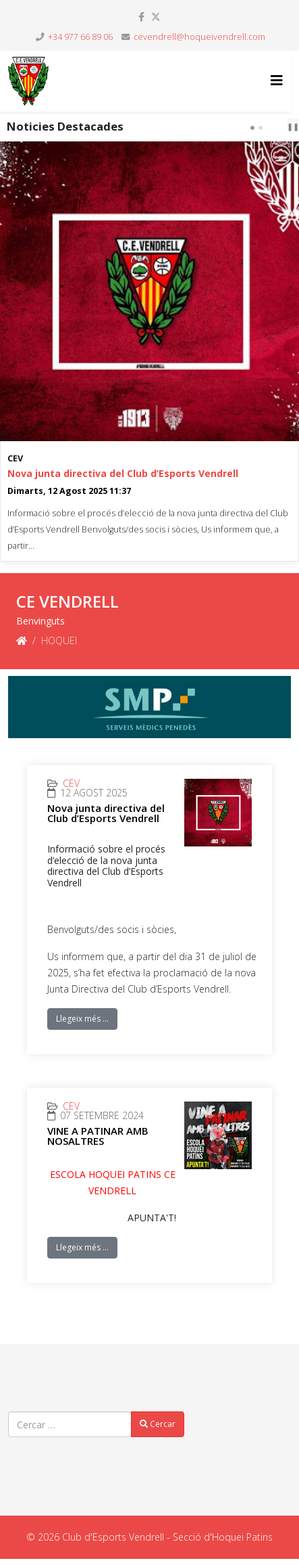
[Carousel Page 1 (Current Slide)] (252, 128)
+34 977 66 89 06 (80, 37)
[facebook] (141, 16)
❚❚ (293, 126)
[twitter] (156, 16)
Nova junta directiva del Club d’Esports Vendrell (122, 473)
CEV (15, 458)
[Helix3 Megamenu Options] (277, 80)
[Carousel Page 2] (261, 128)
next (285, 127)
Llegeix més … (82, 1018)
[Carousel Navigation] (276, 126)
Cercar (157, 1424)
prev (274, 127)
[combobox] (70, 1424)
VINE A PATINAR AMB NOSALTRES (97, 1136)
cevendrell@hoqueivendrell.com (199, 37)
